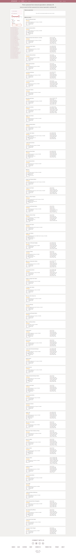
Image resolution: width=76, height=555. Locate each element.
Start (30, 547)
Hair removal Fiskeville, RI (14, 32)
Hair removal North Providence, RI (15, 52)
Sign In (61, 1)
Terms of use (48, 547)
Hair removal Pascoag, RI (14, 41)
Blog (26, 1)
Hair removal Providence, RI (14, 49)
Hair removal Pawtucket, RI (14, 42)
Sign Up (64, 1)
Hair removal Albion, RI (13, 27)
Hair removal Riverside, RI (14, 54)
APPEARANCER (14, 1)
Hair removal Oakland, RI (14, 40)
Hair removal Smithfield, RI (14, 56)
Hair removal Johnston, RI (14, 58)
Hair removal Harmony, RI (14, 34)
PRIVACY (57, 547)
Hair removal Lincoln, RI (13, 46)
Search (23, 1)
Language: (12, 21)
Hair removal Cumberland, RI (14, 45)
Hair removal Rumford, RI (14, 55)
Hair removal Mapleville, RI (14, 38)
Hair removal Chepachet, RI (14, 28)
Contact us (38, 547)
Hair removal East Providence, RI (15, 53)
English (14, 23)
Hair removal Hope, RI (13, 35)
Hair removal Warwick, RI (14, 47)
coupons (24, 547)
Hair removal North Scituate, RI (15, 39)
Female (14, 20)
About (63, 547)
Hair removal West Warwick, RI (14, 48)
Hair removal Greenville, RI (14, 33)
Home (19, 1)
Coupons (29, 1)
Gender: (12, 19)
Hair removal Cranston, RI (14, 51)
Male (19, 20)
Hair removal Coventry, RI (14, 31)
